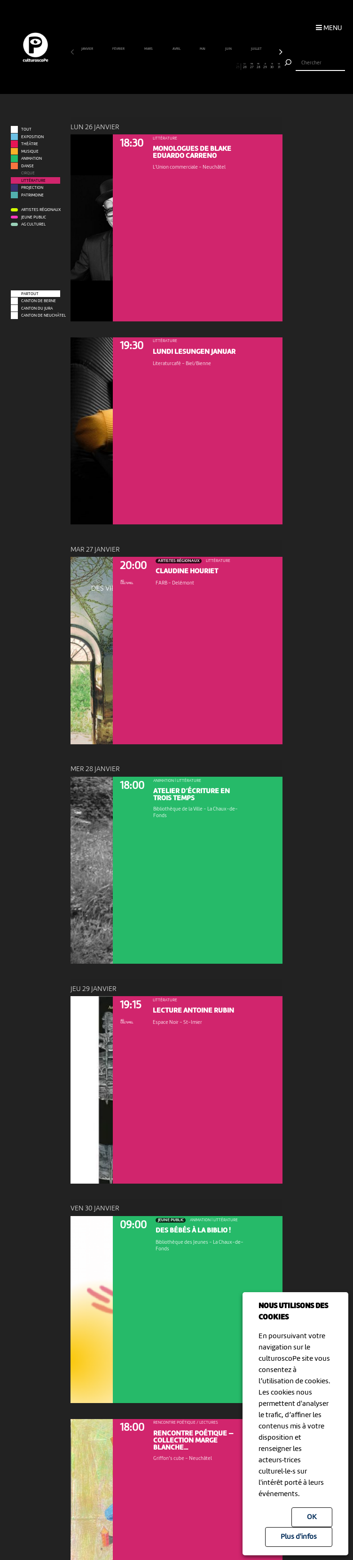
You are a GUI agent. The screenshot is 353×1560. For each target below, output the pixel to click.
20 (204, 66)
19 (197, 66)
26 (245, 66)
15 (169, 66)
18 (190, 66)
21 (210, 66)
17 (183, 66)
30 (272, 66)
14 (163, 66)
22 (217, 66)
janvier (87, 49)
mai (203, 49)
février (118, 49)
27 (252, 66)
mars (148, 49)
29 (265, 66)
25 (238, 66)
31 (279, 66)
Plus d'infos (299, 1537)
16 (176, 66)
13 (156, 66)
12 (149, 66)
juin (228, 49)
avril (177, 49)
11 (142, 66)
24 (231, 66)
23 (224, 66)
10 (135, 66)
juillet (256, 49)
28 (258, 66)
